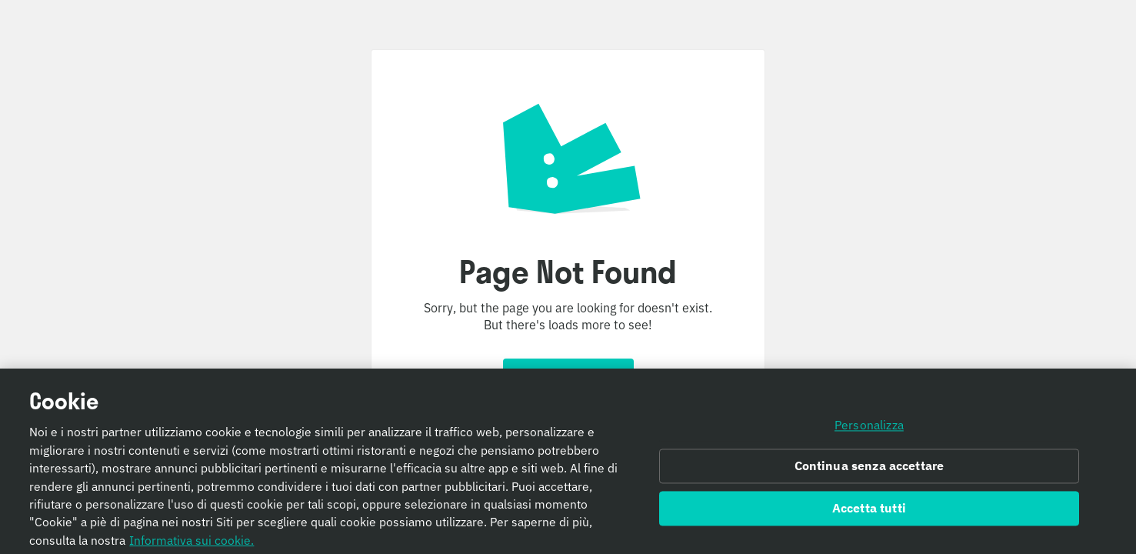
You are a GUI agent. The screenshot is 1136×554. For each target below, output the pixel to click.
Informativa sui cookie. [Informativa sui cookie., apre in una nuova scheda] (191, 543)
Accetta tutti (869, 511)
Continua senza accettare (869, 469)
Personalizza (869, 428)
